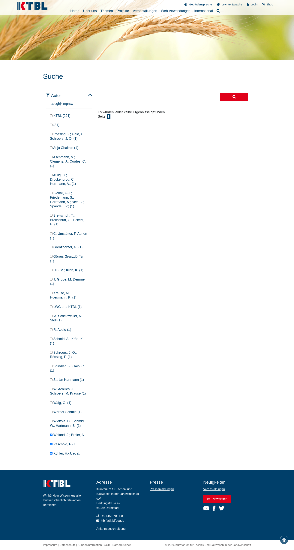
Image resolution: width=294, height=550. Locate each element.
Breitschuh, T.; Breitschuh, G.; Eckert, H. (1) (67, 220)
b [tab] (54, 104)
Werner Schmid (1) (66, 412)
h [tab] (59, 104)
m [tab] (64, 104)
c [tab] (55, 104)
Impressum (50, 544)
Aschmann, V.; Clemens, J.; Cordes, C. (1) (68, 161)
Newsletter (217, 499)
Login (252, 4)
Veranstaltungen (214, 489)
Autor (56, 95)
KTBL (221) (60, 116)
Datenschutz (67, 544)
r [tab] (68, 104)
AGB (107, 544)
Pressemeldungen (162, 489)
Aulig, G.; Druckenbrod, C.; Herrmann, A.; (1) (63, 179)
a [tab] (52, 104)
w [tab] (72, 104)
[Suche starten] (234, 97)
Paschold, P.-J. (63, 444)
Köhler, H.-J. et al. (65, 453)
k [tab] (61, 104)
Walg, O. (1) (60, 403)
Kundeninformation (90, 544)
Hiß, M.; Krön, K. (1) (66, 270)
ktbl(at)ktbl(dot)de (112, 520)
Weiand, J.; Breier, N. (67, 435)
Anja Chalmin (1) (64, 148)
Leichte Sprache (232, 4)
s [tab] (70, 104)
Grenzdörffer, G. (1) (66, 247)
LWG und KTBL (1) (66, 307)
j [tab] (60, 104)
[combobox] (159, 97)
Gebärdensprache (201, 4)
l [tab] (62, 104)
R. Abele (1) (60, 330)
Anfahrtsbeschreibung (111, 528)
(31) (54, 125)
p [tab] (67, 104)
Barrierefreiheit (121, 544)
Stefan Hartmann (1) (67, 380)
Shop (267, 4)
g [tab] (57, 104)
